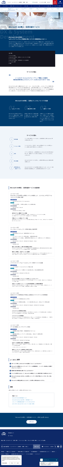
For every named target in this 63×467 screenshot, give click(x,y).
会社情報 (20, 2)
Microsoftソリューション (10, 9)
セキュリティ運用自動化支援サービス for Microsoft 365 (23, 401)
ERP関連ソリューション (46, 9)
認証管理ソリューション (32, 9)
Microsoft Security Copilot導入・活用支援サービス (22, 399)
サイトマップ (37, 454)
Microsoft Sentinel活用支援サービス (19, 397)
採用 (27, 2)
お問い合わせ (31, 421)
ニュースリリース (15, 2)
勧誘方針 (53, 451)
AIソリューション (53, 9)
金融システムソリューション (39, 9)
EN (49, 2)
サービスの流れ (13, 58)
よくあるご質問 (13, 61)
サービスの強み (13, 55)
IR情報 (24, 2)
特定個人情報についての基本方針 (23, 451)
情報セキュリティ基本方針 (11, 451)
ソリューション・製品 (22, 440)
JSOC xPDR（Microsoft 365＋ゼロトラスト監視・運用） (23, 403)
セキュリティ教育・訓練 (4, 11)
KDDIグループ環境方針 (5, 454)
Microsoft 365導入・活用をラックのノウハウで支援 (20, 57)
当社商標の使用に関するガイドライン (17, 454)
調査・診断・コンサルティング (6, 440)
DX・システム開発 (42, 440)
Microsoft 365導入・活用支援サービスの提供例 (19, 60)
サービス (9, 2)
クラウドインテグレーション (3, 9)
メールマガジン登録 (42, 2)
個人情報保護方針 (34, 451)
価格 (10, 63)
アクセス (11, 435)
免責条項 (2, 451)
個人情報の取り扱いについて (44, 451)
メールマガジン (46, 446)
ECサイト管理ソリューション (25, 9)
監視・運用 (15, 440)
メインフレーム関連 (17, 9)
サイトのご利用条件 (29, 454)
